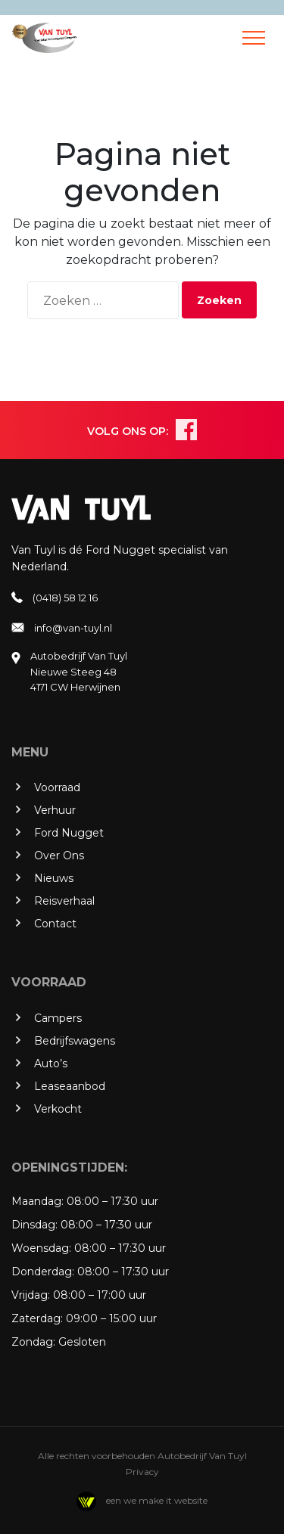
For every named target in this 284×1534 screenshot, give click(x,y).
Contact (55, 923)
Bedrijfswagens (74, 1041)
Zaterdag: (37, 1318)
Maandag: (37, 1201)
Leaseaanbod (69, 1086)
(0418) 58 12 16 (65, 598)
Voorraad (57, 787)
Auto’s (50, 1063)
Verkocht (58, 1109)
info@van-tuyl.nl (73, 628)
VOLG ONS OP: (127, 431)
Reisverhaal (64, 901)
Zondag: (33, 1342)
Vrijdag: (30, 1295)
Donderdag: (42, 1271)
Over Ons (59, 855)
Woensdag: (41, 1248)
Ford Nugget (69, 833)
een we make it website (142, 1500)
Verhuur (55, 810)
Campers (58, 1018)
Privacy (142, 1471)
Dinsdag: (34, 1224)
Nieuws (53, 878)
